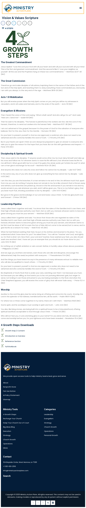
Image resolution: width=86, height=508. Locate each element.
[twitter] (48, 503)
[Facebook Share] (3, 23)
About (5, 383)
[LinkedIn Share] (14, 23)
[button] (81, 8)
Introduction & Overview (15, 336)
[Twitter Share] (8, 23)
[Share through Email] (19, 23)
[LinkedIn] (43, 503)
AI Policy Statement (11, 395)
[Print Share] (30, 23)
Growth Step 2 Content (15, 331)
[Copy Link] (24, 23)
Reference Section (13, 341)
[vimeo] (53, 503)
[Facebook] (33, 503)
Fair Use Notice (9, 391)
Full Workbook (10, 346)
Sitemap (6, 399)
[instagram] (38, 503)
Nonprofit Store (9, 387)
